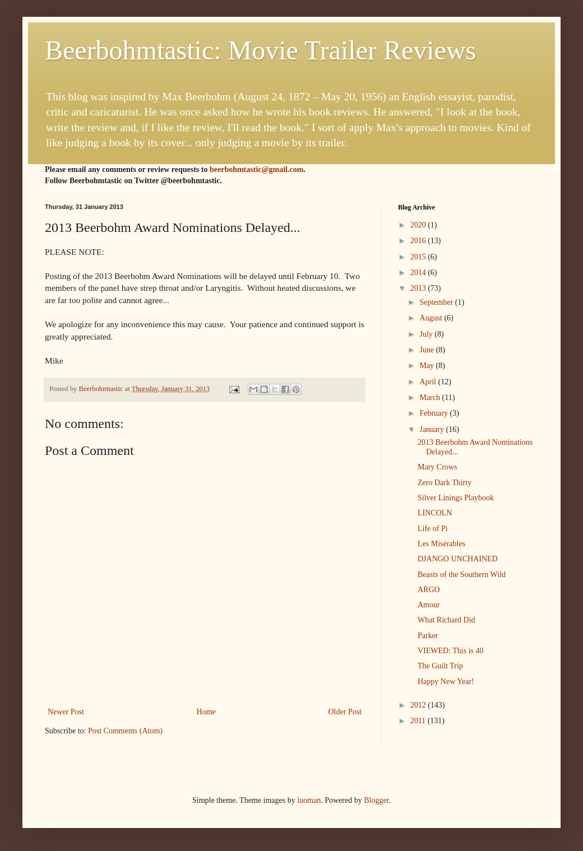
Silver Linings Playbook (456, 498)
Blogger (376, 800)
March (430, 397)
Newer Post (66, 712)
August (431, 318)
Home (206, 712)
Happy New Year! (446, 681)
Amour (429, 605)
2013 (419, 288)
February (434, 413)
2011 (419, 721)
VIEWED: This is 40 (451, 651)
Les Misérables (441, 544)
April (428, 382)
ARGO (429, 589)
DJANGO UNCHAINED (458, 559)
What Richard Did (446, 620)
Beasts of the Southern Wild (462, 574)
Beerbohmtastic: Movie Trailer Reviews (260, 50)
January (432, 429)
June (427, 350)
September (437, 302)
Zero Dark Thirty (444, 482)
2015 (419, 257)
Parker (428, 635)
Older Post (345, 712)
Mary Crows (437, 467)
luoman (309, 800)
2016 (419, 240)
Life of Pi (433, 528)
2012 (419, 705)
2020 (419, 225)
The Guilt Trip (440, 666)
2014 (419, 272)
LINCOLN (435, 513)
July (426, 334)
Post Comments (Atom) (125, 731)
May (427, 365)
